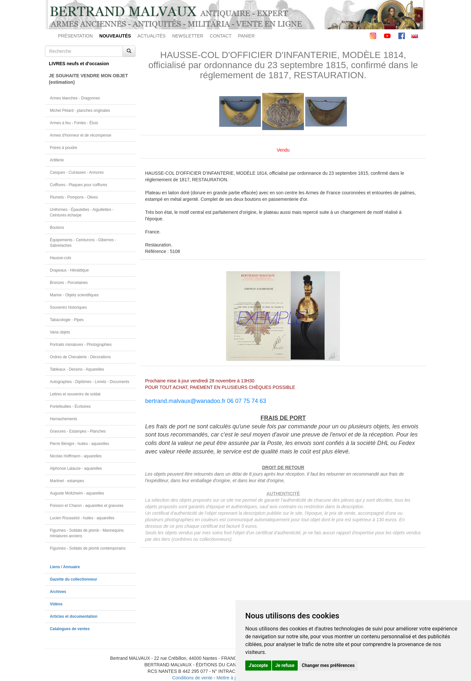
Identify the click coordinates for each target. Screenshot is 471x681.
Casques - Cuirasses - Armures (77, 172)
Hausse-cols (60, 258)
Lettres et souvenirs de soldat (75, 394)
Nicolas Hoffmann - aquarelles (76, 456)
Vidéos (56, 604)
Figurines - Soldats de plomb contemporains (88, 548)
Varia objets (60, 332)
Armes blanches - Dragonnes (75, 98)
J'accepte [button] (258, 665)
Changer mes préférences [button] (328, 665)
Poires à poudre (63, 147)
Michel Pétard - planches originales (80, 110)
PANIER (246, 35)
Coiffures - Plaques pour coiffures (78, 185)
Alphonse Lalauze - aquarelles (76, 468)
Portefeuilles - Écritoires (70, 406)
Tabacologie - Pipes (67, 320)
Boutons (57, 227)
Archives (58, 591)
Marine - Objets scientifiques (74, 295)
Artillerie (57, 160)
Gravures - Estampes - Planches (78, 431)
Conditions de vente (192, 677)
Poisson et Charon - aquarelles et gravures (86, 505)
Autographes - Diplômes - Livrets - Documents (89, 381)
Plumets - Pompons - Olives (74, 197)
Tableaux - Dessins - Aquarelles (77, 369)
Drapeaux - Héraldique (69, 270)
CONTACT (221, 35)
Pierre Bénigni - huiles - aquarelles (79, 443)
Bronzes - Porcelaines (69, 282)
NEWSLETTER (187, 35)
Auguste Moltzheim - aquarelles (77, 493)
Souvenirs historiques (68, 307)
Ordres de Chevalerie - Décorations (80, 357)
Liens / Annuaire (65, 567)
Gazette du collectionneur (73, 579)
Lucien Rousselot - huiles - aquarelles (82, 518)
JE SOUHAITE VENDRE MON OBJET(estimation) (88, 79)
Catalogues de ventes (70, 629)
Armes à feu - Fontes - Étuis (74, 123)
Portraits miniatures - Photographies (81, 344)
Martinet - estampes (67, 481)
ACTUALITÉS (151, 35)
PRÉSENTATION (75, 35)
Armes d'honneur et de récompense (80, 135)
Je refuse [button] (284, 665)
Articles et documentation (73, 616)
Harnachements (63, 419)
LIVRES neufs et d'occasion (79, 63)
